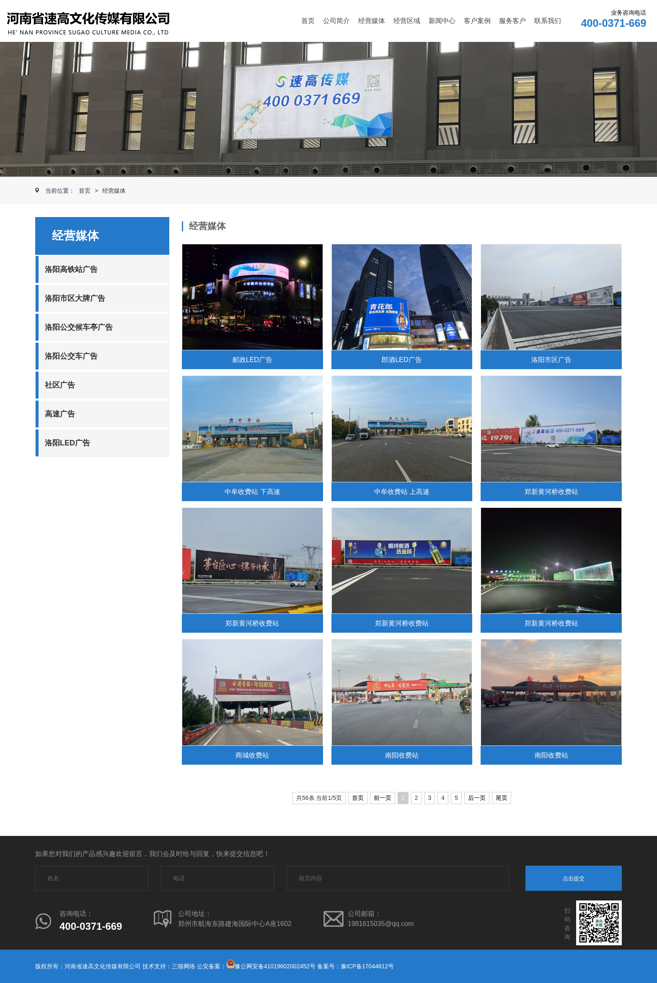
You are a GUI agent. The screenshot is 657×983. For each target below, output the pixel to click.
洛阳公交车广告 (71, 356)
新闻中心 (442, 20)
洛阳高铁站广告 (71, 269)
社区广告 (60, 385)
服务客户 (512, 20)
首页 (308, 20)
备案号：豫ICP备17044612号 (355, 966)
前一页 (382, 797)
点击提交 (574, 878)
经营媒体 (371, 20)
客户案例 (477, 20)
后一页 (477, 797)
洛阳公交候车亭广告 (79, 327)
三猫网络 (183, 966)
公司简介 (336, 20)
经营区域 (406, 20)
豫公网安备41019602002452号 (275, 966)
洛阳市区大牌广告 (75, 298)
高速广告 (60, 414)
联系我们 (547, 20)
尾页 (501, 797)
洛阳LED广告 (67, 443)
